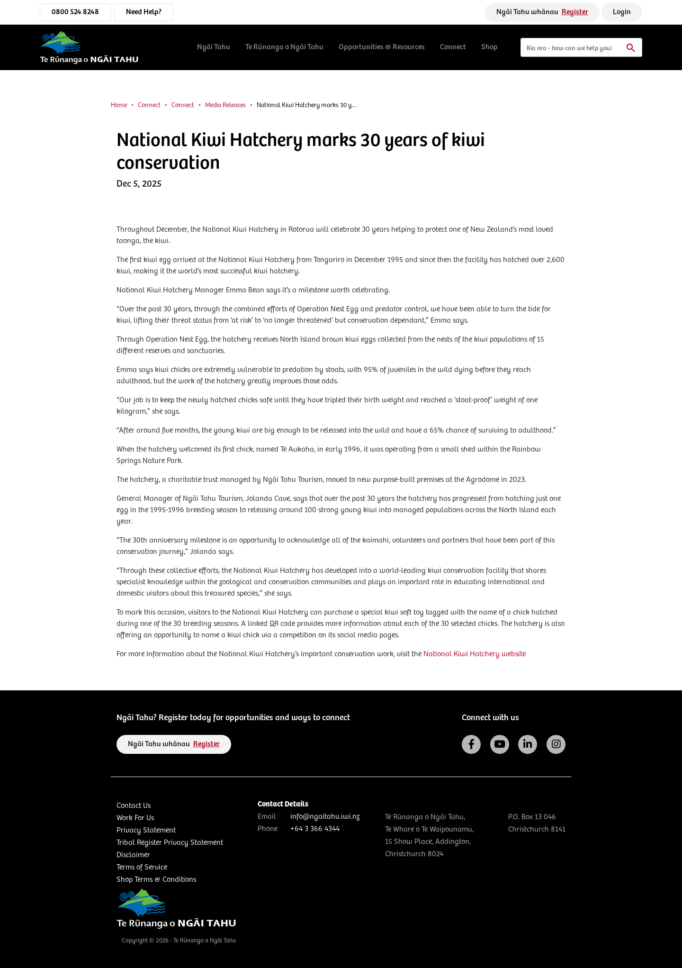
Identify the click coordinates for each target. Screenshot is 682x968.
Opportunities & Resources (382, 47)
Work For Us (135, 818)
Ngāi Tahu (213, 47)
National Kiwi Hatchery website (474, 654)
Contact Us (134, 806)
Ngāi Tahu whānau (542, 12)
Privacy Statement (146, 830)
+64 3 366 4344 (315, 829)
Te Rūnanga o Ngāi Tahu (284, 47)
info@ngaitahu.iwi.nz (324, 817)
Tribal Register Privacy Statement (170, 843)
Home (119, 105)
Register (575, 12)
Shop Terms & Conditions (156, 880)
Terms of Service (142, 867)
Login (622, 12)
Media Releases (225, 105)
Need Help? (144, 12)
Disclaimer (133, 855)
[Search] (581, 47)
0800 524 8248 (75, 12)
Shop (489, 47)
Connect (453, 47)
